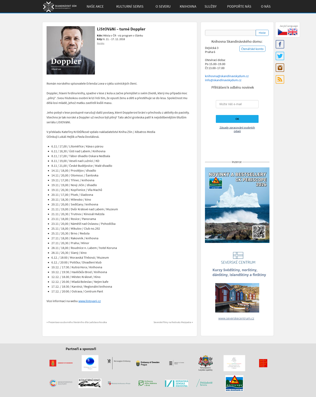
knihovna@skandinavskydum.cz (227, 76)
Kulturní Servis (129, 6)
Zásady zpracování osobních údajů (237, 129)
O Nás (266, 6)
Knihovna (188, 6)
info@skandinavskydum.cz (223, 80)
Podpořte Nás (239, 6)
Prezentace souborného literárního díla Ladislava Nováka (77, 322)
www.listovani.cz (89, 301)
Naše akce (95, 6)
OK (237, 119)
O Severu (163, 6)
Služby (211, 6)
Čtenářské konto (252, 49)
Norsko (100, 43)
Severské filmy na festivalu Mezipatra (173, 322)
